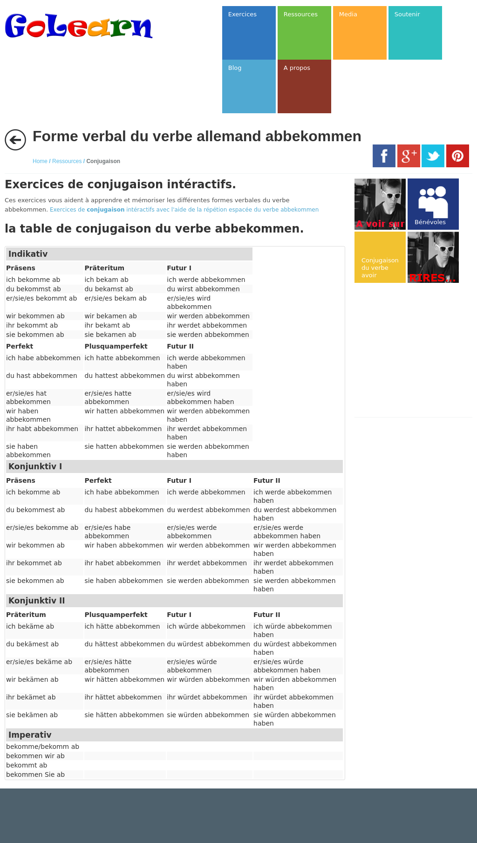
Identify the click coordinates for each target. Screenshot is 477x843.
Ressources (67, 161)
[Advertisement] (415, 351)
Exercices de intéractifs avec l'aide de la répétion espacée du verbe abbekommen (184, 209)
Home (40, 161)
